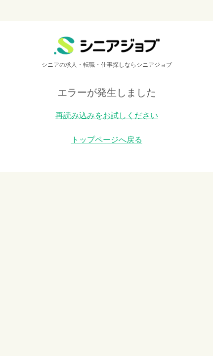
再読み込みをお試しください (106, 115)
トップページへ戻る (106, 139)
